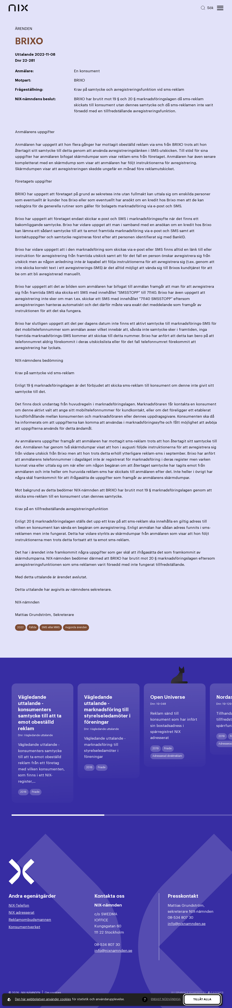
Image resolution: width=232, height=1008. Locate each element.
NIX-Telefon (19, 905)
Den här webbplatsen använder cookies (43, 999)
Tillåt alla (202, 999)
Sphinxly (181, 992)
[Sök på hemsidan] (207, 8)
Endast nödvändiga (166, 999)
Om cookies (53, 992)
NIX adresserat (21, 912)
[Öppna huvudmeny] (220, 8)
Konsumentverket (24, 927)
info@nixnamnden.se (113, 951)
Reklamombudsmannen (30, 920)
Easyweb (215, 992)
